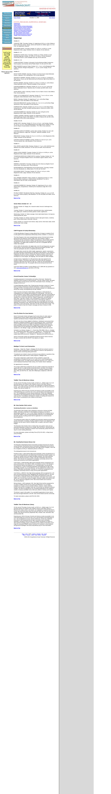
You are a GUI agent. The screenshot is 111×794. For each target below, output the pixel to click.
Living (26, 533)
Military (24, 534)
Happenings (17, 23)
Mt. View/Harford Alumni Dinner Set (23, 34)
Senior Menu (17, 24)
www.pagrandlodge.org (22, 268)
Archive (39, 534)
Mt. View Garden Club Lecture (21, 32)
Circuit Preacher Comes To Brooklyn (23, 27)
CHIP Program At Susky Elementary (23, 26)
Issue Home (17, 17)
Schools (34, 533)
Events (45, 533)
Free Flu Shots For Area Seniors (22, 28)
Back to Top (17, 198)
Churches (38, 533)
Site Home (52, 17)
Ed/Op (32, 534)
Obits (36, 534)
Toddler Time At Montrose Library (22, 31)
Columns (28, 534)
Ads (42, 533)
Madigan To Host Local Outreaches (23, 30)
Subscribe (44, 534)
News (23, 533)
